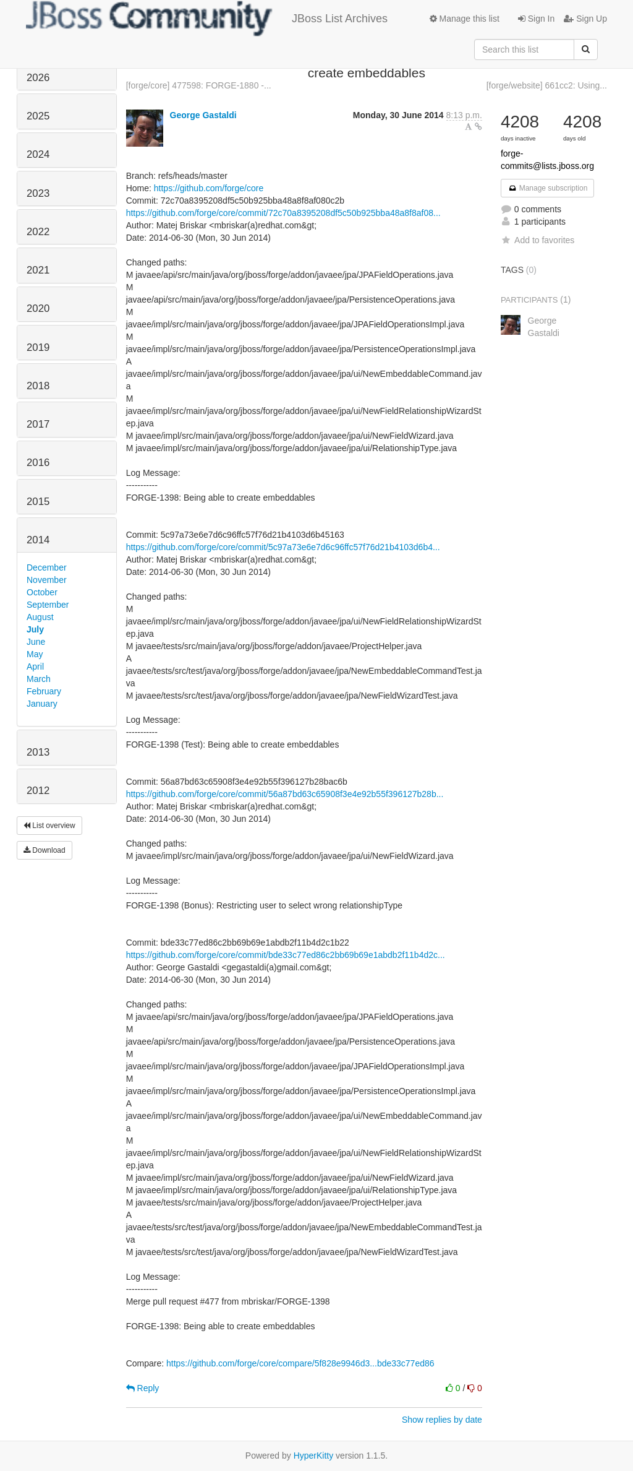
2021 (38, 270)
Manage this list (464, 19)
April (35, 666)
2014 (38, 540)
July (35, 629)
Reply (142, 1388)
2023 (38, 193)
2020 (38, 308)
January (42, 704)
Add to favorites (537, 240)
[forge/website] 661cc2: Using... (546, 85)
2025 (38, 116)
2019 (38, 347)
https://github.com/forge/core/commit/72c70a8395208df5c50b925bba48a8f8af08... (283, 213)
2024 (38, 154)
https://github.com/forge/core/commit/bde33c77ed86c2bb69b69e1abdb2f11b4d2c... (285, 955)
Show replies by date (442, 1420)
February (44, 691)
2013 (38, 752)
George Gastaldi (203, 115)
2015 (38, 501)
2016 (38, 462)
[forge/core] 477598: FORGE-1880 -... (198, 85)
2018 (38, 386)
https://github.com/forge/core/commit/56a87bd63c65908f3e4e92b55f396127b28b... (285, 794)
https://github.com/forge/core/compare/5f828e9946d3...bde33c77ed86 (300, 1363)
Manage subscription (548, 188)
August (40, 617)
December (47, 567)
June (36, 642)
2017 (38, 424)
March (39, 679)
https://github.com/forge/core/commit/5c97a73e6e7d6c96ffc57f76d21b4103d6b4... (283, 547)
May (35, 654)
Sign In (536, 19)
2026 (38, 78)
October (42, 592)
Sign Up (585, 19)
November (47, 580)
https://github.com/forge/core (208, 188)
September (48, 605)
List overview (49, 825)
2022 (38, 232)
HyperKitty (314, 1455)
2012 (38, 790)
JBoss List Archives (207, 18)
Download (44, 850)
